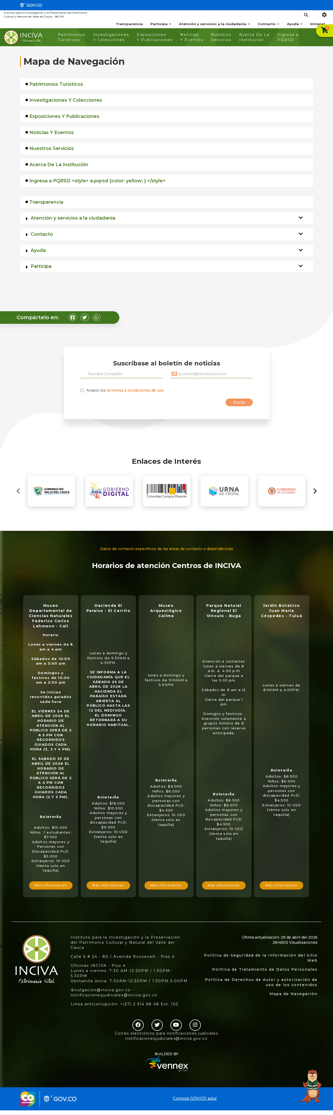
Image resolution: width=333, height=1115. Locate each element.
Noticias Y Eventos (191, 37)
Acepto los (125, 390)
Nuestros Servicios (221, 37)
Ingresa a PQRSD (288, 37)
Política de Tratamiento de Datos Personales (265, 969)
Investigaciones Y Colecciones (111, 37)
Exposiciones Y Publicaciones (155, 37)
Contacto (268, 24)
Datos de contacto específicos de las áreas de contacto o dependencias (166, 548)
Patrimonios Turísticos (71, 37)
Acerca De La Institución (254, 37)
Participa (160, 24)
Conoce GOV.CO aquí (195, 1098)
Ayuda (294, 24)
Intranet (317, 24)
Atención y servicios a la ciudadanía (214, 24)
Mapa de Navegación (293, 993)
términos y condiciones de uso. (135, 390)
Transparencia (129, 24)
